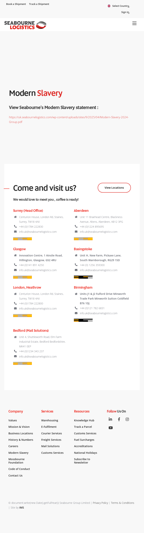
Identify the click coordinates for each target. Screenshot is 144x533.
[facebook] (119, 419)
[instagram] (127, 419)
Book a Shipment (16, 4)
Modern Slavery (18, 452)
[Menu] (134, 23)
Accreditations (83, 446)
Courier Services (51, 433)
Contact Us (15, 475)
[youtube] (110, 427)
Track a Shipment (39, 4)
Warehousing (49, 420)
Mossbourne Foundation (16, 461)
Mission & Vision (19, 427)
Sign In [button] (126, 12)
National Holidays (85, 452)
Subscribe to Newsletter (82, 461)
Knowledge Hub (84, 420)
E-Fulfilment (49, 427)
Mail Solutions (50, 446)
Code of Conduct (19, 469)
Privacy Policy (100, 503)
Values (12, 420)
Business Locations (20, 433)
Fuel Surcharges (84, 439)
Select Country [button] (122, 6)
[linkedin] (110, 419)
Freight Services (51, 439)
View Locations (114, 187)
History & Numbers (20, 439)
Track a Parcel (83, 427)
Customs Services (52, 452)
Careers (13, 446)
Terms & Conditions (122, 503)
